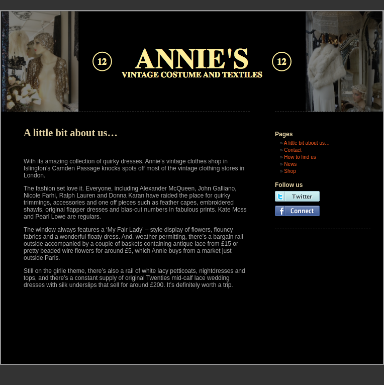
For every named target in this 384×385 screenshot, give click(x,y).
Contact (292, 150)
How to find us (300, 157)
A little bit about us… (307, 143)
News (290, 164)
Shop (290, 171)
